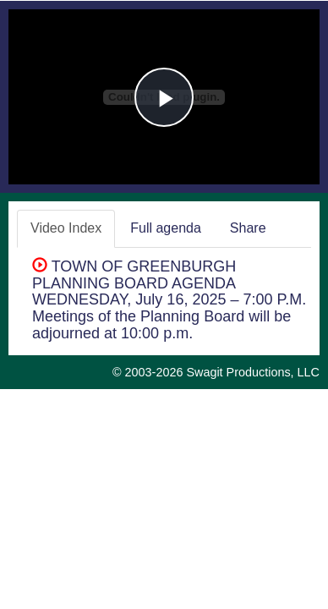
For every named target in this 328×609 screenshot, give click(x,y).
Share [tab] (248, 228)
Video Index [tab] (65, 228)
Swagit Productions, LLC (253, 372)
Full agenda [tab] (165, 228)
